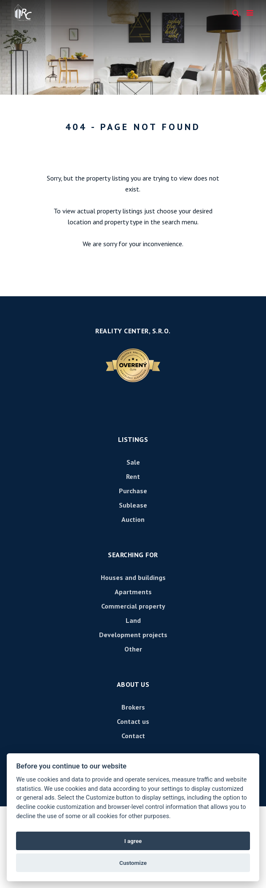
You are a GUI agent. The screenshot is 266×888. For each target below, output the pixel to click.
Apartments (133, 592)
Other (133, 649)
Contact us (133, 721)
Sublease (133, 505)
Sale (133, 462)
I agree (133, 840)
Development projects (133, 634)
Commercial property (133, 606)
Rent (133, 476)
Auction (133, 519)
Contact (133, 735)
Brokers (133, 707)
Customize (133, 862)
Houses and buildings (133, 577)
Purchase (133, 491)
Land (133, 620)
